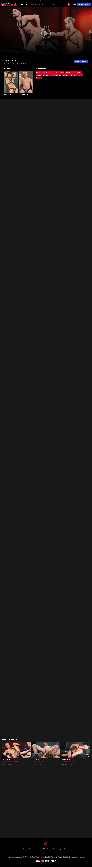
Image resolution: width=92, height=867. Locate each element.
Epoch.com (13, 857)
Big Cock (45, 75)
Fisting (38, 72)
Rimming (61, 72)
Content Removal (82, 857)
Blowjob (38, 78)
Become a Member (84, 4)
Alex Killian (42, 761)
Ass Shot (72, 75)
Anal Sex (44, 72)
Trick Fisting (6, 759)
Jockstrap (65, 75)
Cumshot (39, 75)
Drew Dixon (7, 94)
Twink (73, 72)
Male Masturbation (55, 75)
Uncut (50, 72)
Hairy (55, 72)
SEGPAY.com (59, 857)
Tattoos (68, 72)
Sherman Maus (23, 94)
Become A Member (81, 61)
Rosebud (79, 75)
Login (74, 4)
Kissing (79, 72)
